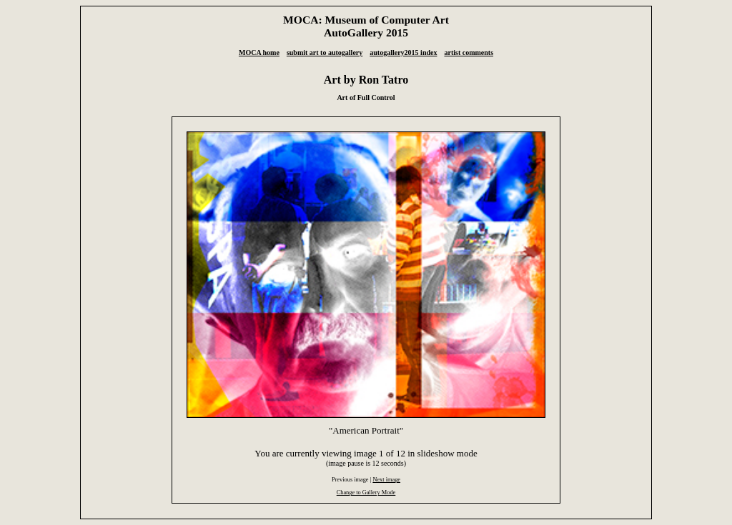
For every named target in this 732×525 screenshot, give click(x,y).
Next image (386, 479)
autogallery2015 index (403, 52)
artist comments (468, 52)
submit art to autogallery (324, 52)
